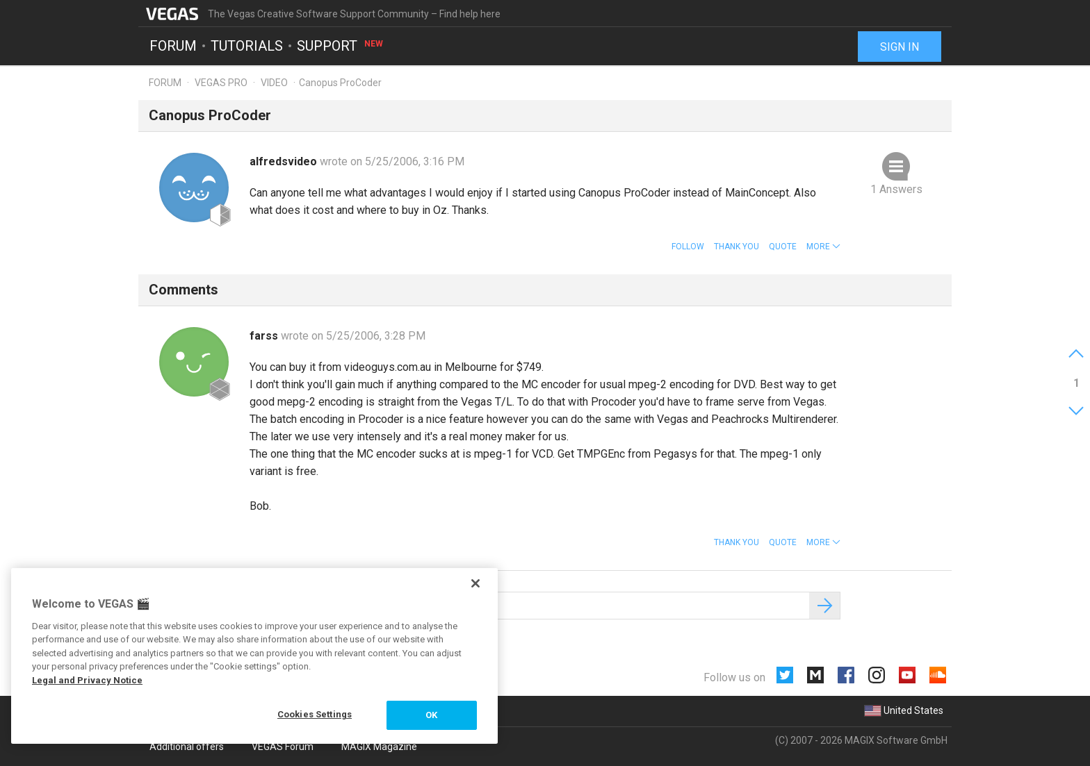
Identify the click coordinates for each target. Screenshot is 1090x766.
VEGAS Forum (283, 746)
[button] (823, 246)
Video (274, 82)
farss (265, 335)
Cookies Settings (314, 714)
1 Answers (896, 189)
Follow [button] (688, 246)
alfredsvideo (285, 161)
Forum (173, 46)
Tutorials (247, 46)
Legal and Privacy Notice (87, 680)
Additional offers (186, 746)
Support (340, 46)
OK (431, 715)
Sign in (899, 46)
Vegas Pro (221, 82)
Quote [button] (783, 246)
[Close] (475, 583)
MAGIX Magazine (379, 746)
